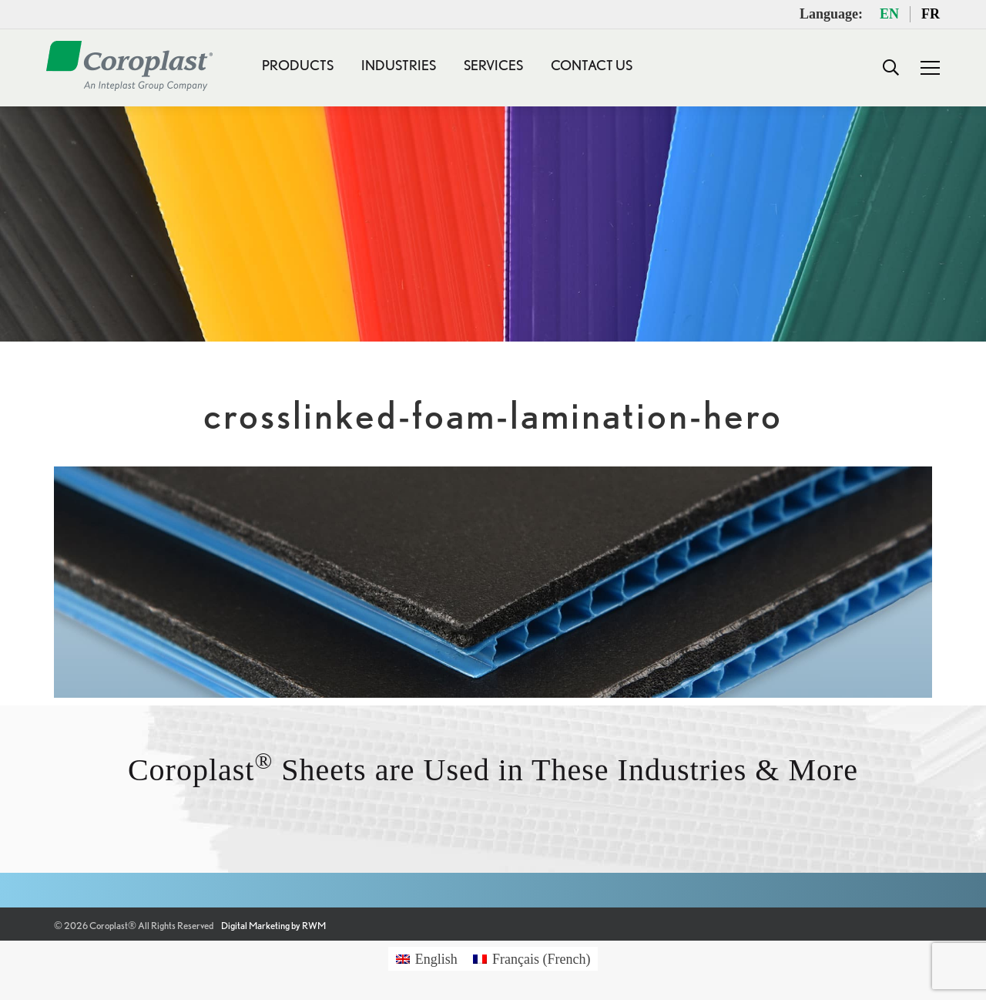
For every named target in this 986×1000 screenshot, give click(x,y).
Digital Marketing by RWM (273, 925)
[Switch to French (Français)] (532, 959)
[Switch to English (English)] (426, 959)
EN (889, 14)
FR (930, 14)
